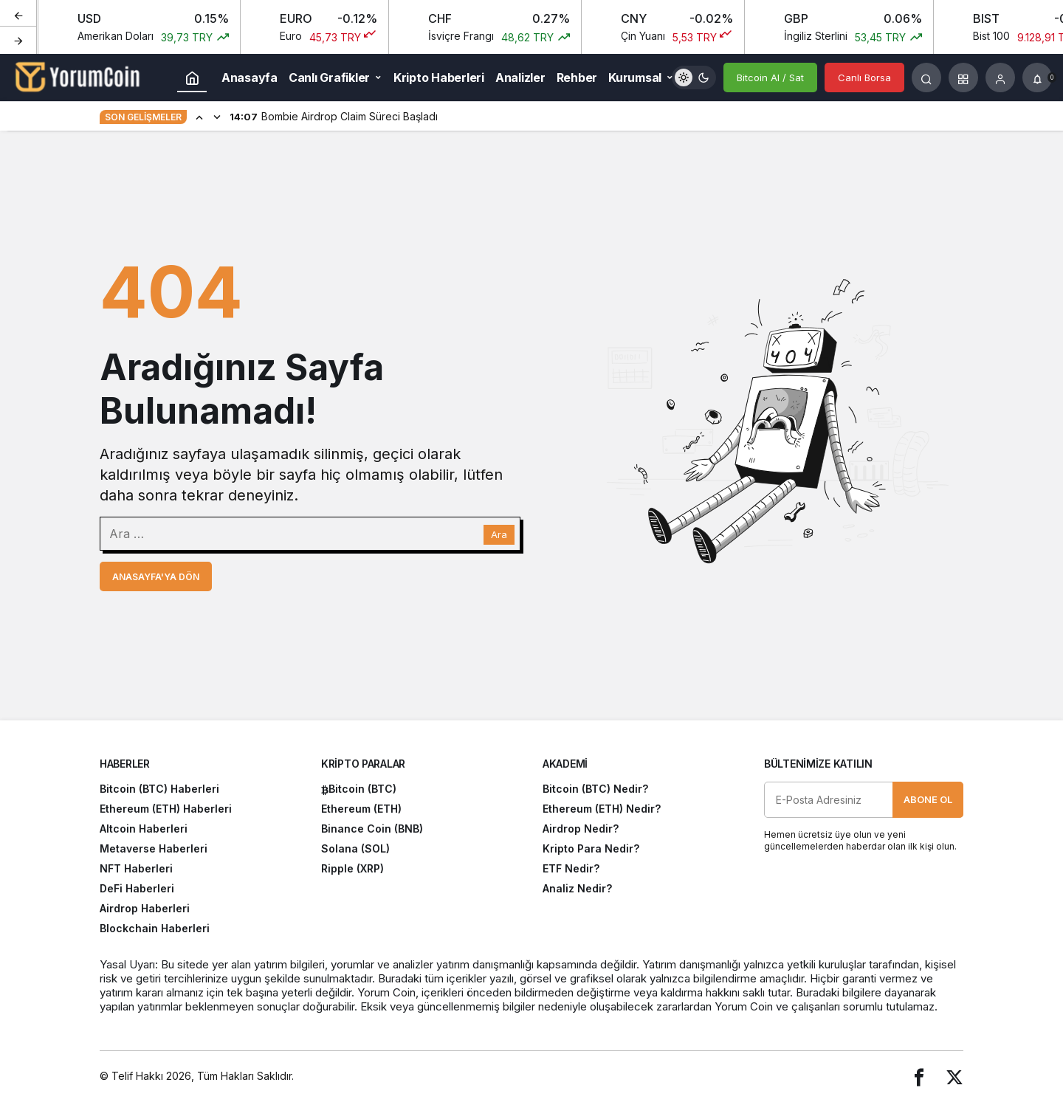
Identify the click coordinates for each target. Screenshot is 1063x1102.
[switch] (694, 77)
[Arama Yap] (926, 77)
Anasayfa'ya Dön (155, 576)
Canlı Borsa (864, 77)
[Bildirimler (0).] (1037, 77)
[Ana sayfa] (192, 77)
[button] (963, 77)
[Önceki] (18, 14)
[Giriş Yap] (1000, 77)
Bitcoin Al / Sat (770, 77)
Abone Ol (928, 799)
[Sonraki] (18, 40)
